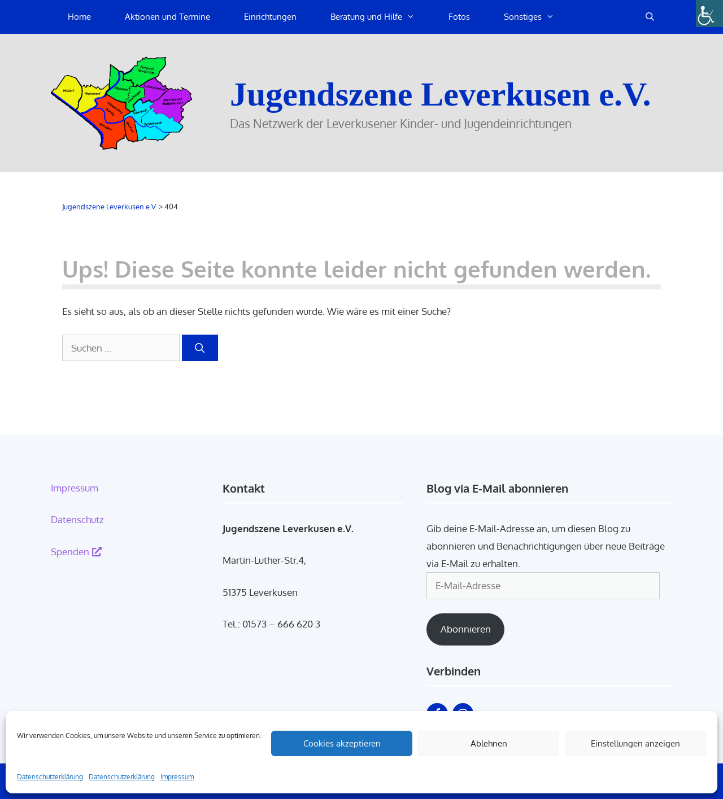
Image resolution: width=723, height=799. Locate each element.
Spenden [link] (76, 551)
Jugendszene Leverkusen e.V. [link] (440, 94)
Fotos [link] (459, 16)
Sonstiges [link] (537, 17)
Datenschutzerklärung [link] (50, 776)
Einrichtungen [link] (270, 16)
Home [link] (79, 16)
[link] (709, 13)
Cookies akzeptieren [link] (342, 743)
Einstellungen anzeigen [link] (635, 743)
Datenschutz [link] (77, 519)
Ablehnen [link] (489, 743)
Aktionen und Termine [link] (167, 16)
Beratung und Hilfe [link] (381, 17)
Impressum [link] (177, 776)
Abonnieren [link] (466, 629)
